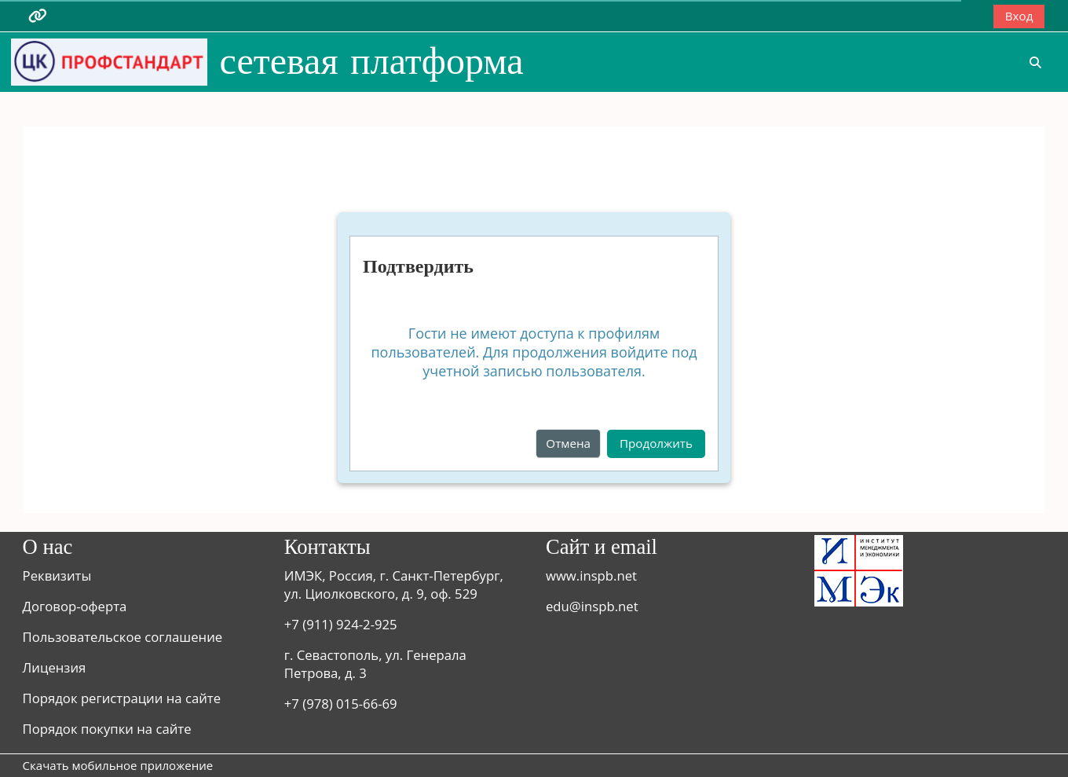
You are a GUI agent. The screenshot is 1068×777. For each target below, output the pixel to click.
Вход (1019, 16)
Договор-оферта (75, 606)
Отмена (568, 443)
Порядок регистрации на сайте (122, 698)
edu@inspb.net (592, 606)
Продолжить (656, 443)
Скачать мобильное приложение (118, 765)
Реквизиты (57, 575)
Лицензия (54, 667)
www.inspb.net (591, 575)
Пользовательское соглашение (123, 637)
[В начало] (109, 60)
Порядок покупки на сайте (107, 729)
